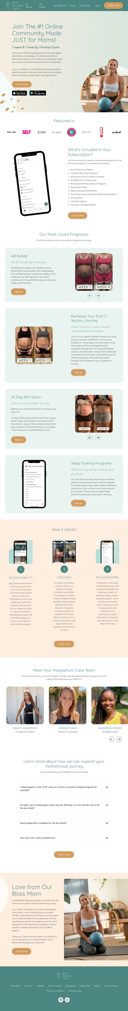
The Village (42, 5)
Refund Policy (74, 991)
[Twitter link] (67, 999)
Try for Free (113, 5)
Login (97, 5)
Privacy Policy (110, 986)
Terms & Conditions (55, 991)
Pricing (72, 5)
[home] (14, 6)
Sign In (97, 986)
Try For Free (22, 84)
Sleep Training (54, 986)
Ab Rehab (29, 5)
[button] (59, 6)
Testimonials (85, 5)
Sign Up (18, 291)
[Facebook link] (60, 999)
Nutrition (40, 986)
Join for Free (64, 644)
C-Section (28, 986)
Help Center (85, 986)
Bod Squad (70, 986)
